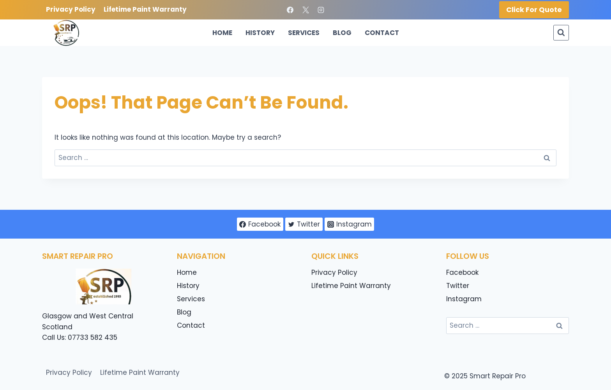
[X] (305, 9)
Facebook (462, 272)
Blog (342, 32)
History (260, 32)
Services (304, 32)
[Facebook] (290, 9)
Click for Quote (534, 9)
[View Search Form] (561, 32)
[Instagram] (320, 9)
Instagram (464, 299)
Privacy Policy (70, 9)
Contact (382, 32)
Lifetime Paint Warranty (145, 9)
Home (222, 32)
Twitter (457, 285)
